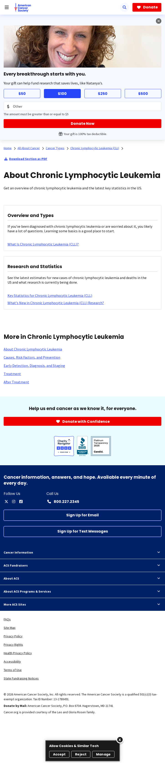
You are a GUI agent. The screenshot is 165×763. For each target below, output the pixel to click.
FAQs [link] (7, 619)
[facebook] (21, 501)
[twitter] (6, 501)
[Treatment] (12, 373)
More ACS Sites (82, 604)
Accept (59, 754)
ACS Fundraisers (82, 565)
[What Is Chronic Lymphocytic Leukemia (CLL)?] (43, 244)
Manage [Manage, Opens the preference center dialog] (103, 754)
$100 (62, 93)
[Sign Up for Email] (82, 515)
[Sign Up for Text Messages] (82, 531)
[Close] (120, 739)
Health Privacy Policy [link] (18, 653)
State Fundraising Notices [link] (21, 678)
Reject (80, 754)
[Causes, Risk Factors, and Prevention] (32, 357)
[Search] (124, 7)
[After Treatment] (16, 382)
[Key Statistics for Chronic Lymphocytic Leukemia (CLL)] (50, 295)
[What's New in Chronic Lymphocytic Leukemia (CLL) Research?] (56, 303)
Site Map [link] (9, 628)
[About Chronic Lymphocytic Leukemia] (33, 349)
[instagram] (13, 501)
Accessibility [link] (12, 661)
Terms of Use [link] (13, 670)
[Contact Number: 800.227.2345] (62, 501)
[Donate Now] (82, 123)
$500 (143, 93)
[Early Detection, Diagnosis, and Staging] (34, 365)
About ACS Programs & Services (82, 591)
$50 (22, 93)
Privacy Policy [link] (13, 636)
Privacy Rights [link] (13, 645)
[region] (82, 750)
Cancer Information (82, 552)
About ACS (82, 578)
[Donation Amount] (82, 106)
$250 (102, 93)
